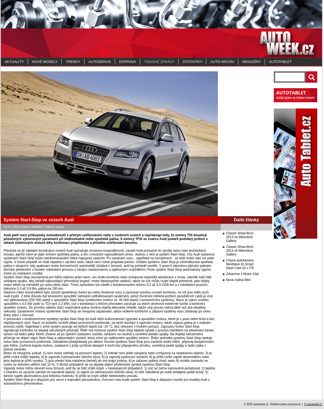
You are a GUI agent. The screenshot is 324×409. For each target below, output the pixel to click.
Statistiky (192, 62)
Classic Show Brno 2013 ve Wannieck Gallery (239, 237)
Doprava (127, 62)
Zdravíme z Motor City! (242, 274)
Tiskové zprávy (159, 62)
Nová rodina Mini (238, 280)
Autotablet (280, 62)
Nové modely (45, 62)
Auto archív (222, 62)
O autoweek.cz (313, 404)
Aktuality (14, 62)
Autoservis (99, 62)
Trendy (73, 62)
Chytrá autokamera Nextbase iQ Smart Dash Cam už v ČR (240, 264)
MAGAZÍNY (251, 62)
